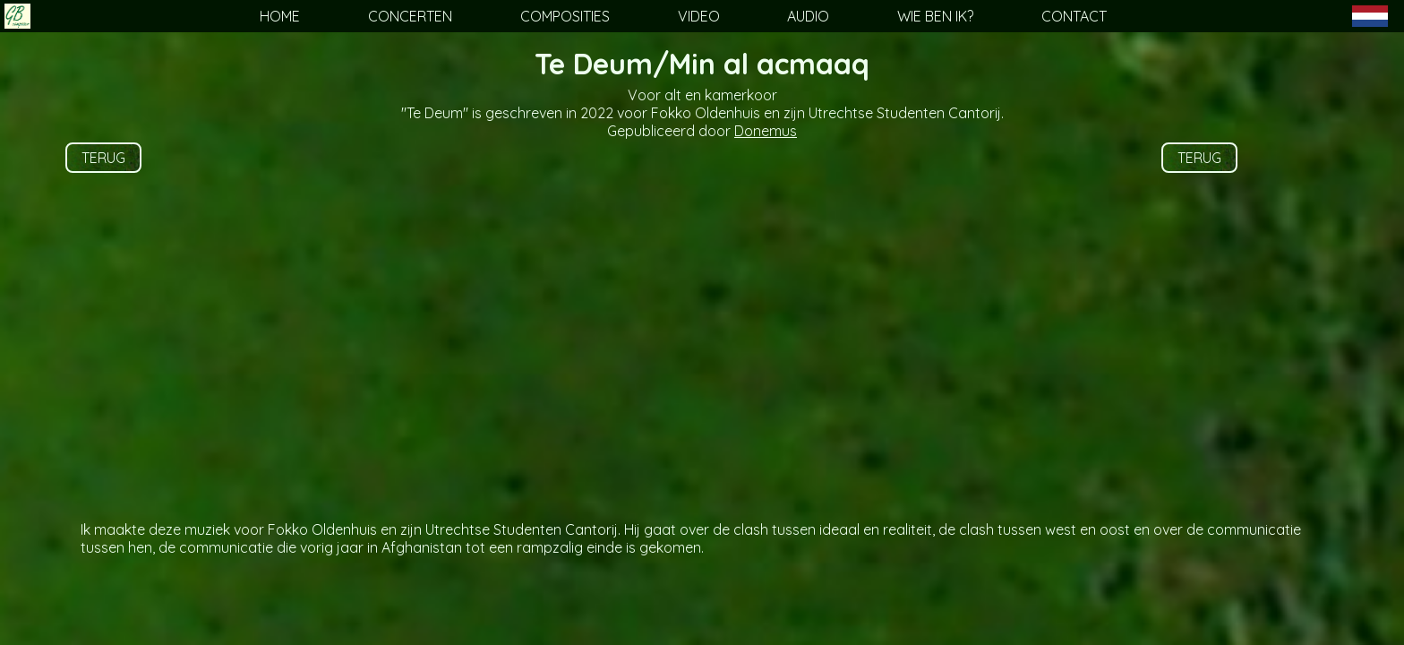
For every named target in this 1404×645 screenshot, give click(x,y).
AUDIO (808, 16)
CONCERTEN (410, 16)
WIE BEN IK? (935, 16)
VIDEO (699, 16)
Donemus (765, 131)
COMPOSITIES (565, 16)
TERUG (103, 158)
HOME (280, 16)
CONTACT (1074, 16)
